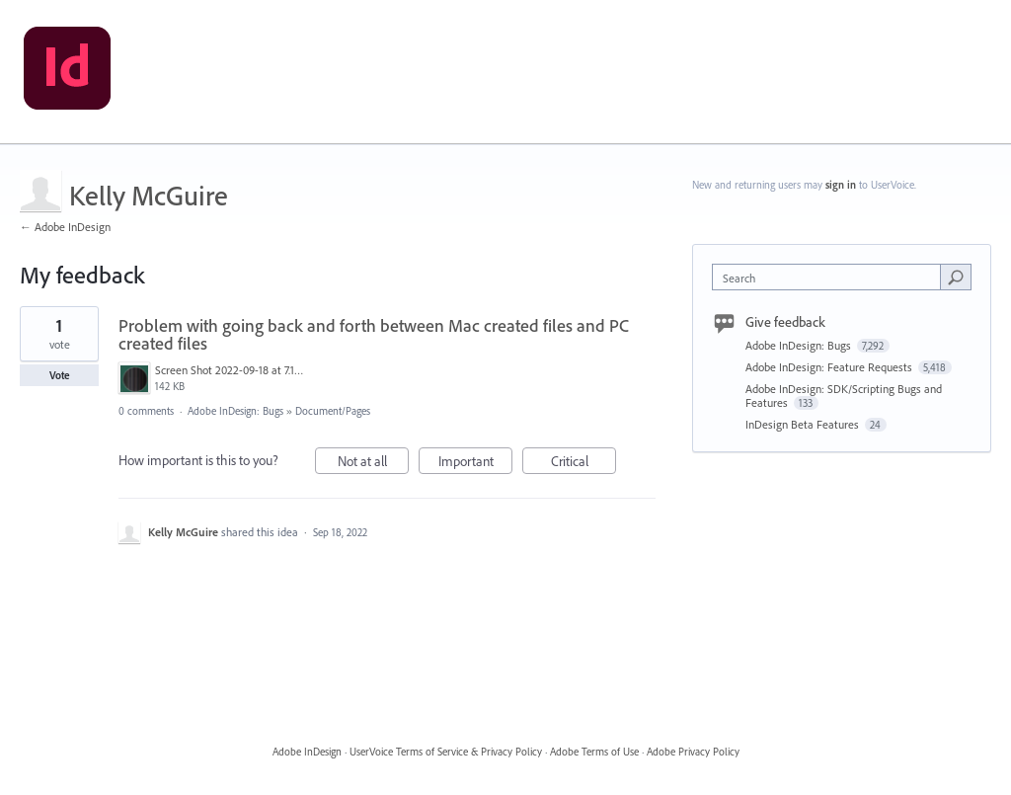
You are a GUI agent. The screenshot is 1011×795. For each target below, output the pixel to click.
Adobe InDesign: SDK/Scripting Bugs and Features (843, 395)
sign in (840, 185)
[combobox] (831, 277)
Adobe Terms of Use (594, 751)
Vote (59, 375)
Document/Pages (332, 411)
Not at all (374, 463)
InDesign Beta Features (803, 424)
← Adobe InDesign (65, 226)
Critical (584, 463)
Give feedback (785, 322)
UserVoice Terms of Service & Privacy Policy (446, 751)
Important (475, 463)
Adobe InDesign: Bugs (235, 411)
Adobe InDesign (307, 751)
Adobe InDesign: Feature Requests (830, 366)
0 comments (146, 411)
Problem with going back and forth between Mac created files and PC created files (373, 334)
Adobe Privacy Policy (693, 751)
